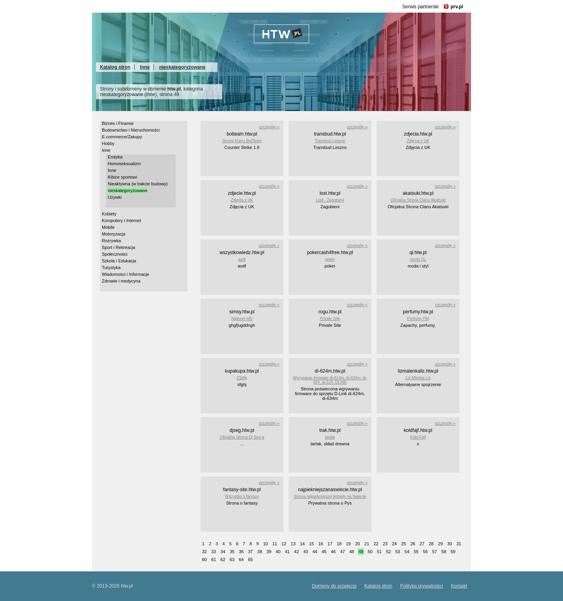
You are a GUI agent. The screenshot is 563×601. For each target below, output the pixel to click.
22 (375, 543)
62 (222, 559)
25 (403, 543)
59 (452, 551)
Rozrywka (111, 240)
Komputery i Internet (121, 220)
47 (342, 551)
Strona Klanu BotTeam (242, 141)
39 (268, 551)
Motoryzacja (113, 234)
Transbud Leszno (330, 141)
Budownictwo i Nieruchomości (131, 130)
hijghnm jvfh (241, 319)
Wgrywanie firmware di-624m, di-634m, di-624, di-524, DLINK (330, 380)
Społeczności (115, 254)
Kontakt (459, 586)
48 (351, 551)
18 (339, 543)
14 (302, 543)
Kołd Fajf (418, 437)
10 (265, 543)
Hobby (108, 143)
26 (412, 543)
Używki (115, 197)
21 (366, 543)
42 (296, 551)
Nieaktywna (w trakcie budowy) (138, 183)
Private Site (330, 319)
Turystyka (111, 267)
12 (284, 543)
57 (434, 551)
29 (440, 543)
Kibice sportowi (122, 177)
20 (357, 543)
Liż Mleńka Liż (417, 378)
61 (213, 559)
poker (330, 259)
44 (314, 551)
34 (222, 551)
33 (213, 551)
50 (370, 551)
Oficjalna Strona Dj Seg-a (242, 437)
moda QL (418, 259)
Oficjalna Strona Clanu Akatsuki (418, 200)
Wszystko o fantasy (242, 496)
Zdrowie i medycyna (121, 281)
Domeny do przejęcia (334, 586)
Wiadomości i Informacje (125, 274)
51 (379, 551)
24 (394, 543)
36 (241, 551)
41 (287, 551)
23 (385, 543)
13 (293, 543)
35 (232, 551)
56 (425, 551)
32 (204, 551)
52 (388, 551)
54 (407, 551)
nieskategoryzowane (182, 67)
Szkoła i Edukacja (119, 260)
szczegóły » (269, 127)
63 (232, 559)
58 (443, 551)
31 (458, 543)
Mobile (108, 227)
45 (324, 551)
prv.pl (456, 6)
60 (204, 559)
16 (320, 543)
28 (431, 543)
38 (259, 551)
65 (250, 559)
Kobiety (109, 213)
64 (241, 559)
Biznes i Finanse (118, 123)
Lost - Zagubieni (330, 200)
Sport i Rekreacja (118, 247)
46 (333, 551)
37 (250, 551)
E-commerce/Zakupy (122, 136)
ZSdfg (241, 378)
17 (330, 543)
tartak (330, 437)
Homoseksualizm (124, 163)
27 (422, 543)
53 (397, 551)
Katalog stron (115, 67)
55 (416, 551)
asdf (242, 259)
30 (449, 543)
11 (274, 543)
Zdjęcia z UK (418, 141)
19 (348, 543)
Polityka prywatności (421, 586)
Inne (145, 67)
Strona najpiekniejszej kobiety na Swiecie (330, 496)
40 (278, 551)
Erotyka (115, 156)
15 (311, 543)
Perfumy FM (418, 319)
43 (305, 551)
